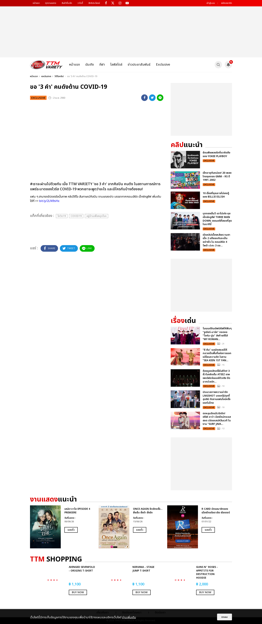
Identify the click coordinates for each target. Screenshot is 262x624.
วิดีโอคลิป (59, 76)
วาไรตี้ (80, 3)
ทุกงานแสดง (50, 3)
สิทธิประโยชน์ (94, 3)
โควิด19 (61, 216)
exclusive (46, 76)
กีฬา (102, 64)
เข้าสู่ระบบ (211, 3)
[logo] (46, 64)
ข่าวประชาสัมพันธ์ (139, 64)
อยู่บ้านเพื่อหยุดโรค (96, 216)
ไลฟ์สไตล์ (116, 64)
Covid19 (76, 216)
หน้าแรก (36, 3)
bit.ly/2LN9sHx (49, 201)
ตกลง (224, 617)
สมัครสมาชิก (226, 3)
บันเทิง (89, 64)
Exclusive (163, 64)
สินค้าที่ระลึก (67, 3)
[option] (62, 526)
